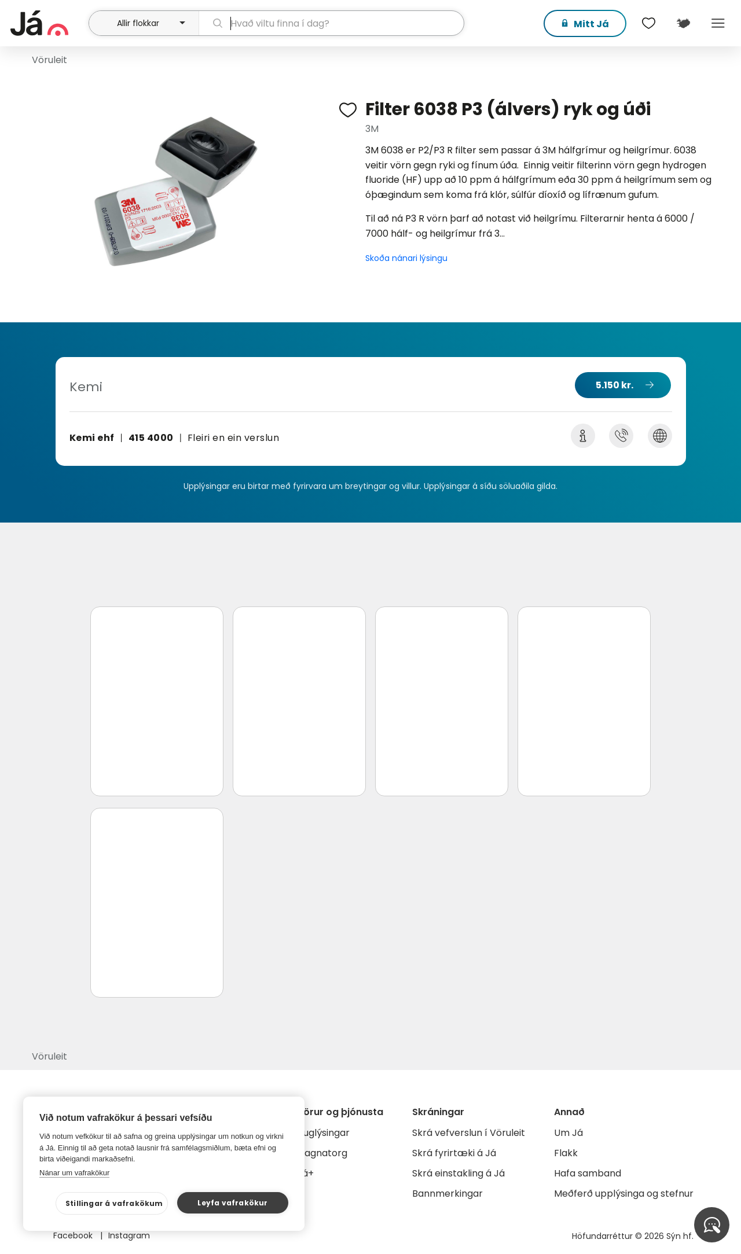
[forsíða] (48, 23)
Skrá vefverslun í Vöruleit (468, 1132)
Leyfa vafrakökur (232, 1203)
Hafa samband (587, 1173)
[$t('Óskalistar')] (648, 23)
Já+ (305, 1173)
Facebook (74, 1235)
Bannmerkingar (447, 1193)
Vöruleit (49, 60)
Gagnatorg (322, 1153)
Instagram (129, 1235)
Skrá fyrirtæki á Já (454, 1153)
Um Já (568, 1132)
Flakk (566, 1153)
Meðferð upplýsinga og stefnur (624, 1193)
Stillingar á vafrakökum (114, 1203)
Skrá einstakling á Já (458, 1173)
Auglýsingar (323, 1132)
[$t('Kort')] (683, 23)
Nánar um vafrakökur (74, 1172)
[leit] (331, 23)
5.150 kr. (614, 385)
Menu (718, 23)
